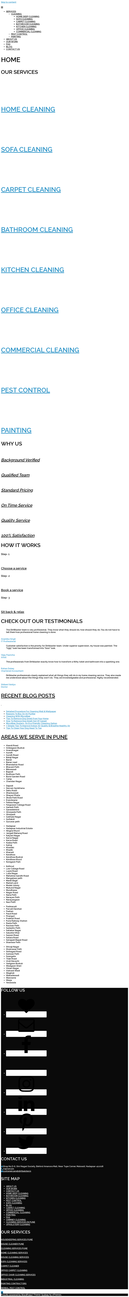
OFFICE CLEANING (25, 29)
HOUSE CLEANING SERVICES (15, 1257)
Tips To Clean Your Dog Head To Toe (24, 728)
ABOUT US (11, 39)
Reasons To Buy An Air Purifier (20, 714)
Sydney (45, 1295)
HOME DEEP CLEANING (27, 16)
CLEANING (16, 14)
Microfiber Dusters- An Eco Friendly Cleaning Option (31, 723)
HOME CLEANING (28, 109)
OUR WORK (12, 41)
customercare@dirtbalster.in (17, 1171)
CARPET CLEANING (25, 21)
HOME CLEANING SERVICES (14, 1253)
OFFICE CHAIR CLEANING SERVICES (18, 1275)
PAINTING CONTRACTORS (13, 1283)
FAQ (8, 44)
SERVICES (11, 11)
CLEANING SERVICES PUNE (14, 1248)
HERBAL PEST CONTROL (13, 1288)
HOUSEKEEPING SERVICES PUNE (17, 1239)
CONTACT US (13, 49)
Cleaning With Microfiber (18, 716)
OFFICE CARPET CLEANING (14, 1270)
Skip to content (8, 2)
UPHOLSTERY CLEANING (18, 1224)
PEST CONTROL (19, 34)
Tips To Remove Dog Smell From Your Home (27, 718)
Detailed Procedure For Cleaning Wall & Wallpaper (31, 711)
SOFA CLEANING (24, 19)
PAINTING (16, 36)
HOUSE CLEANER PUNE (12, 1244)
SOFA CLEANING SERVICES (14, 1261)
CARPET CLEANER (10, 1266)
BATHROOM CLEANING (28, 24)
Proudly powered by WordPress (16, 1295)
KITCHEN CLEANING (26, 26)
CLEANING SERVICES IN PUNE (20, 1222)
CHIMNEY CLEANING (16, 1220)
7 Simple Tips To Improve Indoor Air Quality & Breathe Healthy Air (38, 726)
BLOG (9, 46)
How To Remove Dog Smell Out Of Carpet (26, 721)
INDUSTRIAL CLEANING (12, 1279)
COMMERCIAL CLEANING (28, 31)
